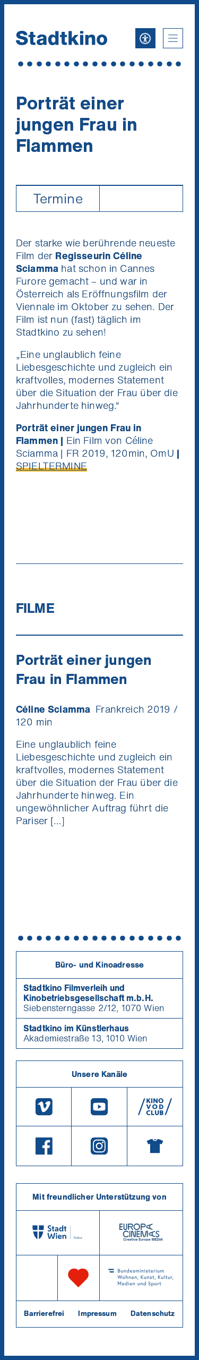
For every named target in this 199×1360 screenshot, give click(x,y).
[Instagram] (99, 1146)
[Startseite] (61, 38)
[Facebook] (43, 1146)
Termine (58, 198)
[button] (173, 38)
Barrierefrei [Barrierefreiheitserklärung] (44, 1313)
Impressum (97, 1313)
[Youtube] (99, 1107)
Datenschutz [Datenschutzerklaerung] (153, 1313)
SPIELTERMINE (51, 466)
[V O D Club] (155, 1107)
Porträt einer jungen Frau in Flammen (84, 669)
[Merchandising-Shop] (155, 1146)
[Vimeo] (43, 1107)
